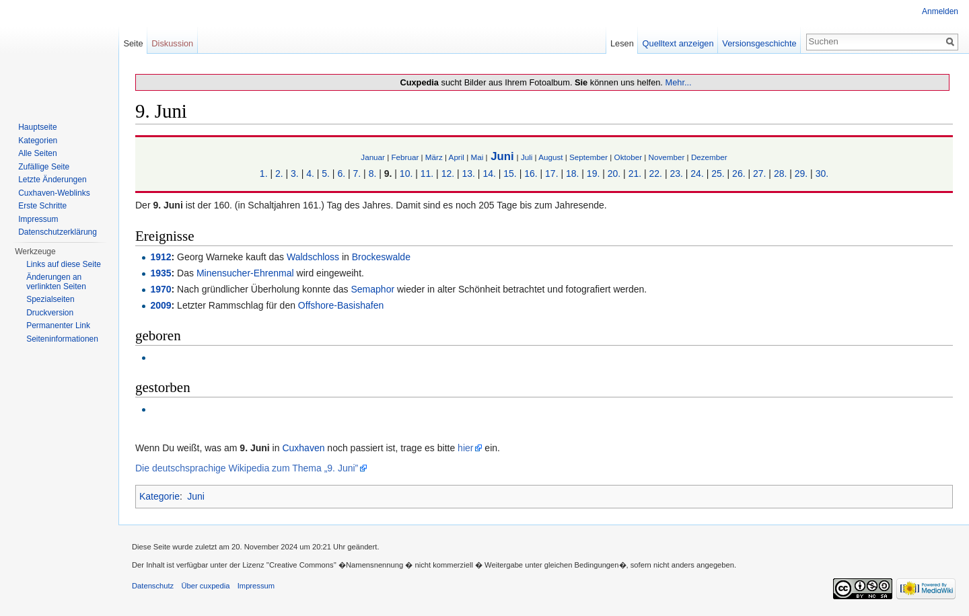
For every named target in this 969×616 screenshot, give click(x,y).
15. (509, 173)
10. (406, 173)
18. (572, 173)
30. (822, 173)
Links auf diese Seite (63, 264)
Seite (133, 43)
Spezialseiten (50, 299)
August (550, 157)
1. (264, 173)
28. (780, 173)
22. (655, 173)
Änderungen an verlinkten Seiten (56, 281)
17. (551, 173)
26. (738, 173)
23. (676, 173)
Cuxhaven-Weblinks (54, 193)
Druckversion (49, 312)
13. (468, 173)
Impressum (38, 219)
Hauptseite (37, 127)
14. (488, 173)
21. (635, 173)
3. (295, 173)
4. (310, 173)
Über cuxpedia (205, 586)
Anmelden (940, 11)
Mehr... (678, 82)
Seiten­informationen (62, 339)
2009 (160, 305)
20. (614, 173)
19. (593, 173)
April (456, 157)
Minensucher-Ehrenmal (245, 273)
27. (759, 173)
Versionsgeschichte (759, 43)
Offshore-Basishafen (341, 305)
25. (717, 173)
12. (447, 173)
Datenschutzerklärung (57, 232)
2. (279, 173)
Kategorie (159, 496)
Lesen (622, 43)
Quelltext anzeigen (678, 43)
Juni (502, 156)
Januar (373, 157)
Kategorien (37, 140)
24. (696, 173)
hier (465, 447)
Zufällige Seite (43, 166)
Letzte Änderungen (52, 179)
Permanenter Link (58, 325)
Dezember (709, 157)
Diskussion (172, 43)
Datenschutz (153, 586)
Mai (476, 157)
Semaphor (373, 289)
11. (427, 173)
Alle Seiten (37, 153)
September (588, 157)
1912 (160, 257)
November (667, 157)
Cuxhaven (303, 447)
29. (801, 173)
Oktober (628, 157)
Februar (405, 157)
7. (357, 173)
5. (326, 173)
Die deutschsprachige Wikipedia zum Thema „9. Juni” (246, 468)
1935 (160, 273)
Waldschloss (313, 257)
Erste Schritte (42, 205)
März (434, 157)
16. (530, 173)
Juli (527, 157)
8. (373, 173)
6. (341, 173)
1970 (160, 289)
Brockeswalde (381, 257)
